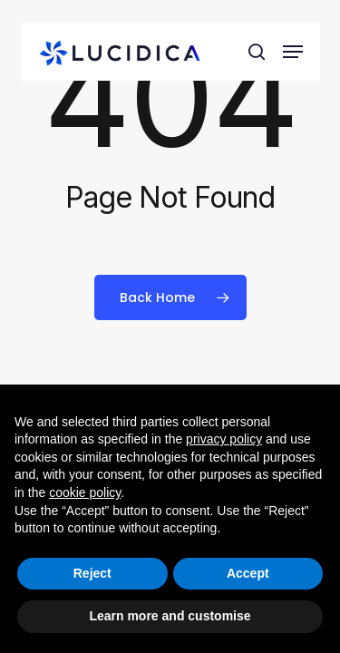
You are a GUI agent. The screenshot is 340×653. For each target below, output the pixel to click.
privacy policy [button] (224, 439)
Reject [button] (92, 573)
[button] (293, 52)
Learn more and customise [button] (169, 616)
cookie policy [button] (85, 492)
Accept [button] (248, 573)
